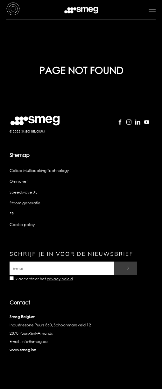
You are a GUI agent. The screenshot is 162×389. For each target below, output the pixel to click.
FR (12, 213)
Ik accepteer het (44, 279)
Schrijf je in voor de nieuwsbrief (71, 253)
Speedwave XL (23, 192)
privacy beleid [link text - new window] (60, 279)
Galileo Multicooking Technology (39, 170)
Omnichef (19, 181)
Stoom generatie (25, 203)
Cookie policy (22, 224)
